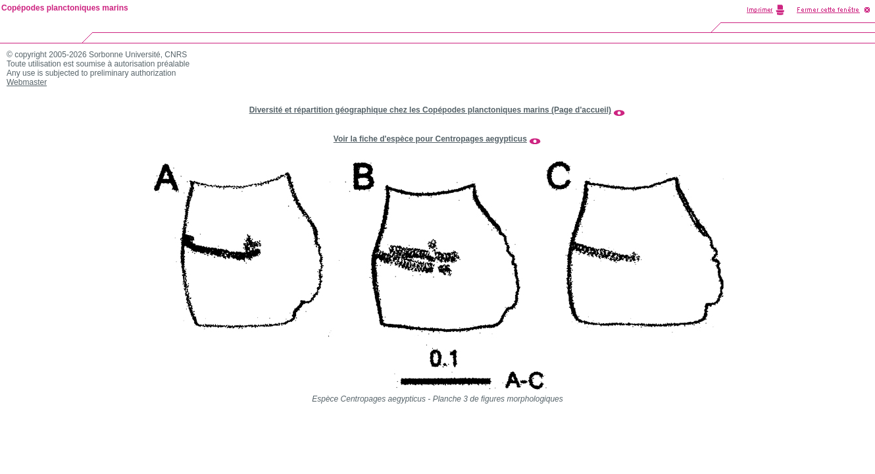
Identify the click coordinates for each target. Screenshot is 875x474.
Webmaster (27, 82)
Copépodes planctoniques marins (64, 8)
